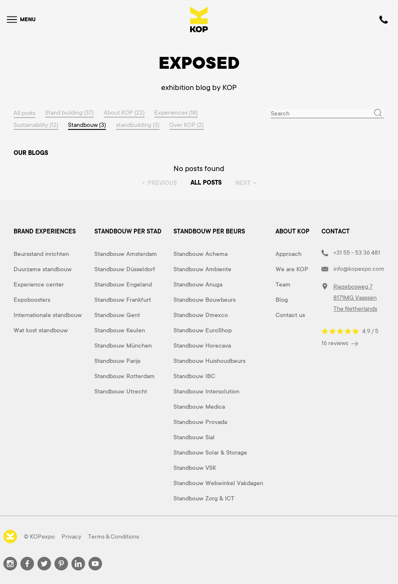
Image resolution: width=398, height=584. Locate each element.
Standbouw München (123, 345)
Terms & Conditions (113, 536)
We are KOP (292, 269)
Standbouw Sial (194, 437)
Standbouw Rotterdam (124, 376)
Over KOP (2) (187, 124)
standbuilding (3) (138, 124)
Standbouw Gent (117, 315)
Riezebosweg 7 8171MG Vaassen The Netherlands (355, 297)
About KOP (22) (124, 113)
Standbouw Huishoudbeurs (209, 360)
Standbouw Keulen (119, 330)
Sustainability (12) (36, 124)
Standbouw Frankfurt (122, 299)
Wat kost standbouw (41, 330)
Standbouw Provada (200, 421)
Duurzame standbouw (43, 269)
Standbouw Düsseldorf (124, 269)
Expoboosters (32, 299)
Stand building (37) (69, 113)
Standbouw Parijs (117, 360)
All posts (24, 113)
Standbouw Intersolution (206, 391)
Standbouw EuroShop (202, 330)
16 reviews (339, 343)
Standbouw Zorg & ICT (203, 498)
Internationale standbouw (48, 315)
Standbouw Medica (199, 406)
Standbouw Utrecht (120, 391)
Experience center (39, 284)
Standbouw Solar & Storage (210, 452)
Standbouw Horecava (202, 345)
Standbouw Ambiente (202, 269)
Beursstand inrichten (41, 253)
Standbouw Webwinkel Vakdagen (218, 483)
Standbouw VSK (194, 467)
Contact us (290, 315)
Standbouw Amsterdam (125, 253)
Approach (288, 253)
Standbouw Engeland (123, 284)
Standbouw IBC (194, 376)
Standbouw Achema (200, 253)
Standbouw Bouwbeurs (204, 299)
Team (283, 284)
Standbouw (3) (87, 124)
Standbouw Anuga (197, 284)
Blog (282, 299)
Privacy (71, 536)
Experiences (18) (177, 113)
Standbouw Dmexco (200, 315)
